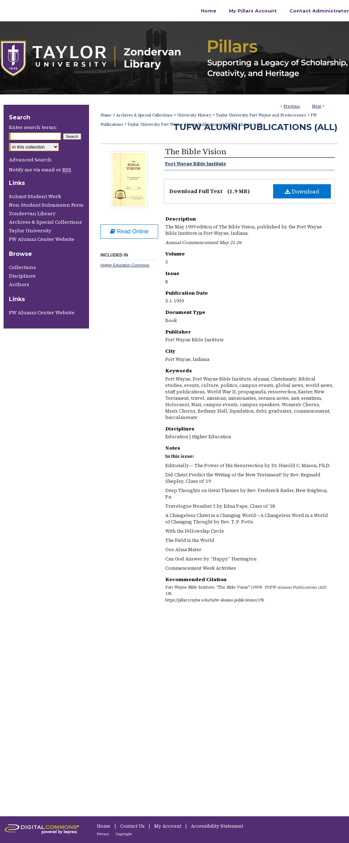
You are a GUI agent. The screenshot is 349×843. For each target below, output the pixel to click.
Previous (291, 106)
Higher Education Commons (125, 265)
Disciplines (22, 275)
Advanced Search (30, 159)
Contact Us (133, 826)
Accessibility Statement (217, 826)
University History (194, 115)
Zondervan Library (32, 213)
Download (302, 191)
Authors (19, 284)
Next (316, 106)
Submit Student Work (35, 196)
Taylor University (30, 230)
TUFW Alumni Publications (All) (255, 127)
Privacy (103, 834)
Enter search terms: (33, 127)
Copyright (124, 834)
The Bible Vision (195, 151)
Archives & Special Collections (144, 115)
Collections (22, 267)
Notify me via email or (40, 169)
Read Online (129, 231)
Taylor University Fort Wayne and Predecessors (261, 115)
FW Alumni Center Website (41, 239)
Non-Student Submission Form (46, 204)
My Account (168, 826)
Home (105, 115)
